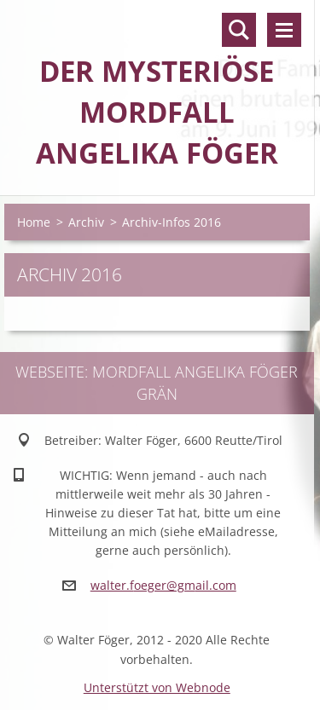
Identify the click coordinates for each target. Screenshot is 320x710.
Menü (284, 30)
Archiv (86, 222)
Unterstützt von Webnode (157, 687)
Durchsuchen (239, 30)
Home (33, 222)
